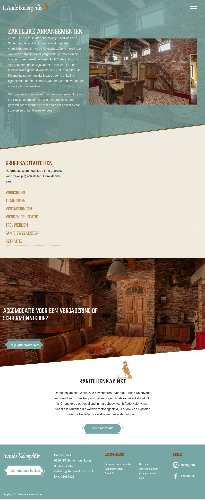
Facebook (188, 476)
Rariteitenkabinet (148, 468)
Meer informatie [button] (102, 428)
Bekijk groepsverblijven (24, 345)
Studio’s (109, 473)
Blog (141, 477)
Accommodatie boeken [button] (24, 470)
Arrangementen (148, 473)
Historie (143, 464)
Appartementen (114, 468)
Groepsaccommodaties (118, 464)
